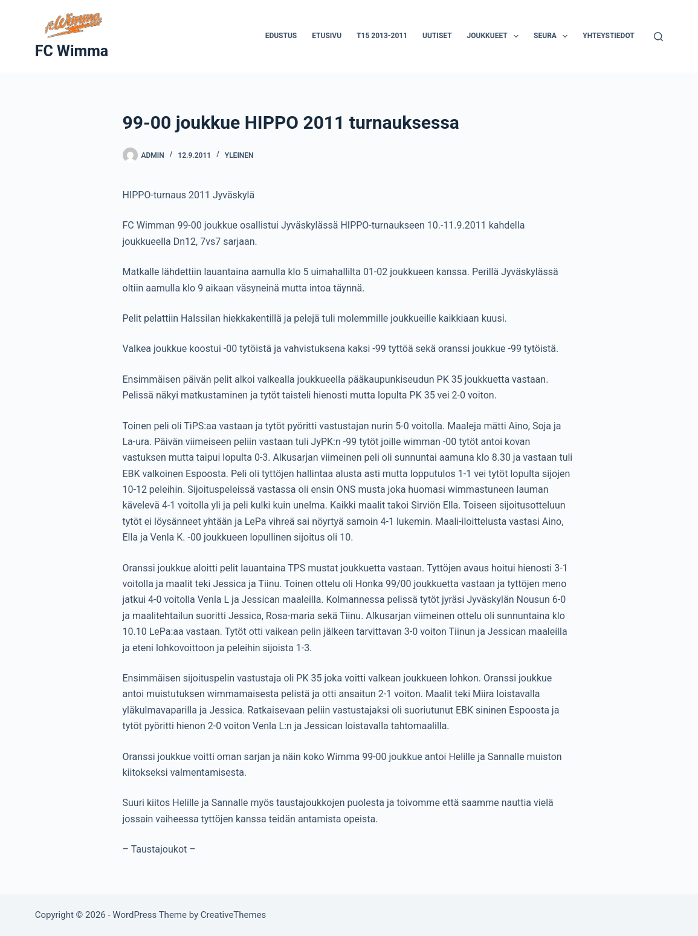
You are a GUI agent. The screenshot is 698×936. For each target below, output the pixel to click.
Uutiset (436, 35)
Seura (553, 36)
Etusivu (326, 35)
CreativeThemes (234, 914)
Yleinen (239, 155)
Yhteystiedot (608, 35)
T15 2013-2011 (382, 35)
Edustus (281, 35)
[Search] (658, 36)
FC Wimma (71, 51)
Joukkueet (495, 36)
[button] (516, 36)
